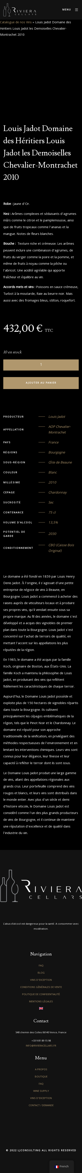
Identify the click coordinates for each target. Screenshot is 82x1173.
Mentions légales (41, 1002)
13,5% (53, 523)
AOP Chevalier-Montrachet (59, 430)
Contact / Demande (41, 1106)
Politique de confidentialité (41, 995)
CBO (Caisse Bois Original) (61, 548)
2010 (52, 483)
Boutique (41, 1077)
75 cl (52, 513)
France (53, 443)
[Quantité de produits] (41, 365)
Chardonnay (57, 493)
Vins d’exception (41, 980)
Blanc (52, 473)
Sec (50, 503)
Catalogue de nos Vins (16, 22)
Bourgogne (56, 453)
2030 (52, 534)
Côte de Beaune (60, 463)
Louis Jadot (56, 417)
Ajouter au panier (41, 383)
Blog (41, 973)
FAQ (41, 966)
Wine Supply (41, 1091)
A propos (41, 1070)
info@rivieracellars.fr (41, 1046)
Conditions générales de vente (41, 987)
